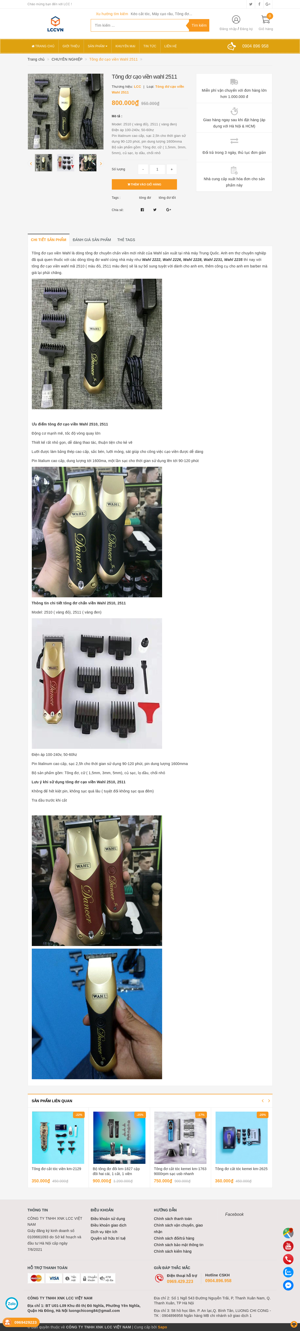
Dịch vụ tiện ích (104, 1232)
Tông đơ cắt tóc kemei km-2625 (241, 1169)
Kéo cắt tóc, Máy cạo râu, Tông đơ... (161, 14)
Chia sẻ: (118, 210)
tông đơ (145, 198)
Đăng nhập (228, 29)
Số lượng (118, 169)
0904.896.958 (218, 1281)
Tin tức (149, 46)
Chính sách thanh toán (173, 1219)
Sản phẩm (98, 46)
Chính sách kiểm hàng (173, 1251)
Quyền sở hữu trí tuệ (108, 1238)
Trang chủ (43, 46)
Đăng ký (246, 29)
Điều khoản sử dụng (108, 1219)
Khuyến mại (125, 46)
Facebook (234, 1214)
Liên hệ (170, 46)
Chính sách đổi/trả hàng (174, 1238)
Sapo (162, 1327)
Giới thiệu (71, 46)
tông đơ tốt (167, 198)
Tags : (116, 198)
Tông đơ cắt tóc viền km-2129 (56, 1169)
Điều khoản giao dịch (108, 1225)
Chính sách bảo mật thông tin (179, 1245)
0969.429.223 (180, 1281)
